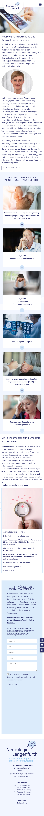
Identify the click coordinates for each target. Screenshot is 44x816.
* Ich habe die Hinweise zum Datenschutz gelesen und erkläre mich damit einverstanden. (22, 677)
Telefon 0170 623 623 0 (22, 776)
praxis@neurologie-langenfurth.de (22, 773)
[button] (40, 4)
